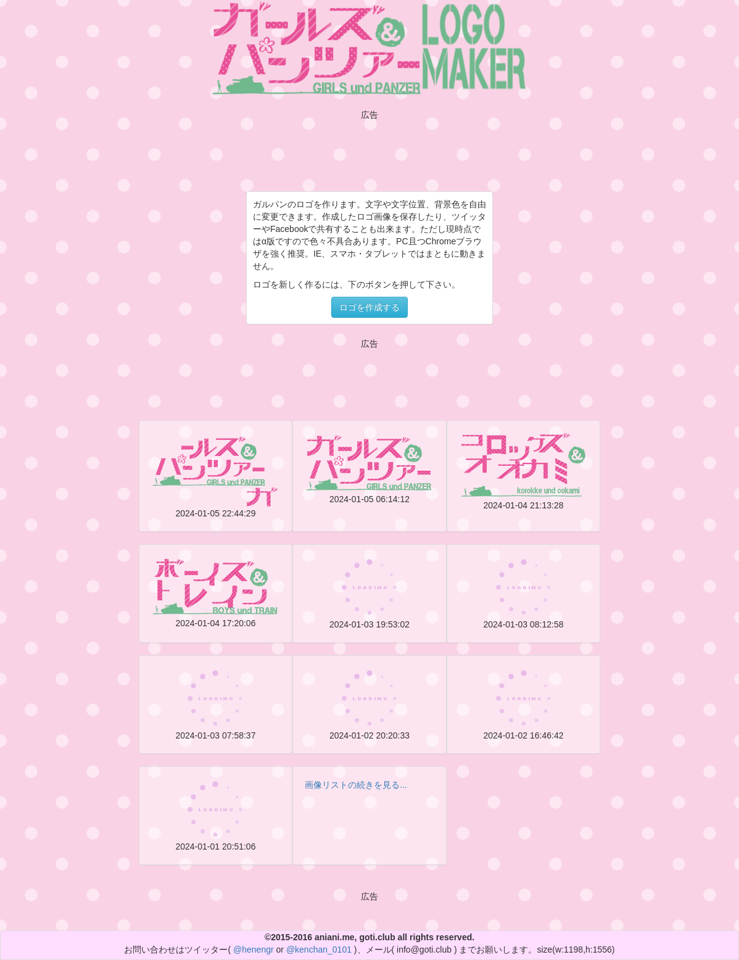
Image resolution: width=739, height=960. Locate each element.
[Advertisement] (369, 147)
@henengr (253, 949)
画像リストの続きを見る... (356, 785)
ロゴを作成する (369, 307)
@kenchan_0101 (319, 949)
